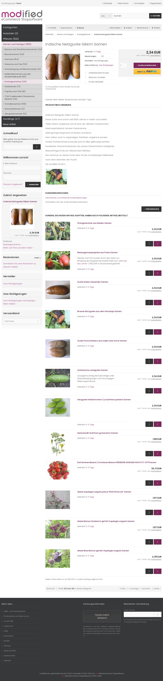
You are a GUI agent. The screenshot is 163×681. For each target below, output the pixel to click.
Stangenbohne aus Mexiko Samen (94, 223)
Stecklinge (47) (11, 118)
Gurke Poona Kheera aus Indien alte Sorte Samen (102, 340)
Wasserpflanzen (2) (15, 108)
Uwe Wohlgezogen (106, 65)
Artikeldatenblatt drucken (99, 73)
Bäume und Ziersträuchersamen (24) (23, 49)
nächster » (146, 588)
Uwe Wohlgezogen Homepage (19, 300)
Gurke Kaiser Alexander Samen (92, 281)
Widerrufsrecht (9, 650)
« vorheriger (133, 588)
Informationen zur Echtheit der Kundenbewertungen (66, 198)
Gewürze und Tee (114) (16, 64)
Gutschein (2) (10, 33)
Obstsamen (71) (12, 86)
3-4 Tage (97, 52)
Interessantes (8, 655)
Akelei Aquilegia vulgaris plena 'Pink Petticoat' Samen (104, 491)
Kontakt (51, 27)
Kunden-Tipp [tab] (84, 99)
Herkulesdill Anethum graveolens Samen (97, 433)
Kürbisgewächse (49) (15, 81)
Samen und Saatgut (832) (17, 44)
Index (5, 631)
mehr (37, 257)
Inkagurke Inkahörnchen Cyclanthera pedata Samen (104, 399)
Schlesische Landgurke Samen (92, 370)
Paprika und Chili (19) (15, 91)
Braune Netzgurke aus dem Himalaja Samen (99, 311)
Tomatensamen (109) (15, 103)
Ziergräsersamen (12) (15, 113)
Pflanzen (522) (11, 38)
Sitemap (6, 646)
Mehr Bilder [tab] (58, 99)
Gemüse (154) (12, 59)
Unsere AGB (7, 621)
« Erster (122, 588)
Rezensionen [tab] (71, 99)
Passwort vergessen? (12, 184)
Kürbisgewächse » (12, 244)
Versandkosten (155, 55)
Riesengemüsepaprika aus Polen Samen (97, 252)
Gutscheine (7, 636)
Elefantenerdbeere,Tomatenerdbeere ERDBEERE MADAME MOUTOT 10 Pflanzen (116, 462)
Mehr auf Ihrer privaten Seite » (18, 247)
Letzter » (157, 588)
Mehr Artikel (9, 303)
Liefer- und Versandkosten (14, 611)
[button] (106, 15)
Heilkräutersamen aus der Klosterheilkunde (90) (18, 75)
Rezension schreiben (97, 77)
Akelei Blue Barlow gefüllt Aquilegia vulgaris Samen (103, 550)
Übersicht (50, 588)
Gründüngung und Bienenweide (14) (23, 69)
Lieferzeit (6, 660)
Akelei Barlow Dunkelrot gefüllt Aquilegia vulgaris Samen (106, 521)
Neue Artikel (9, 124)
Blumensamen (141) (14, 54)
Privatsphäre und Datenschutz (15, 616)
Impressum (65, 27)
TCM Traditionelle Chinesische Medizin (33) (20, 97)
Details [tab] (48, 99)
